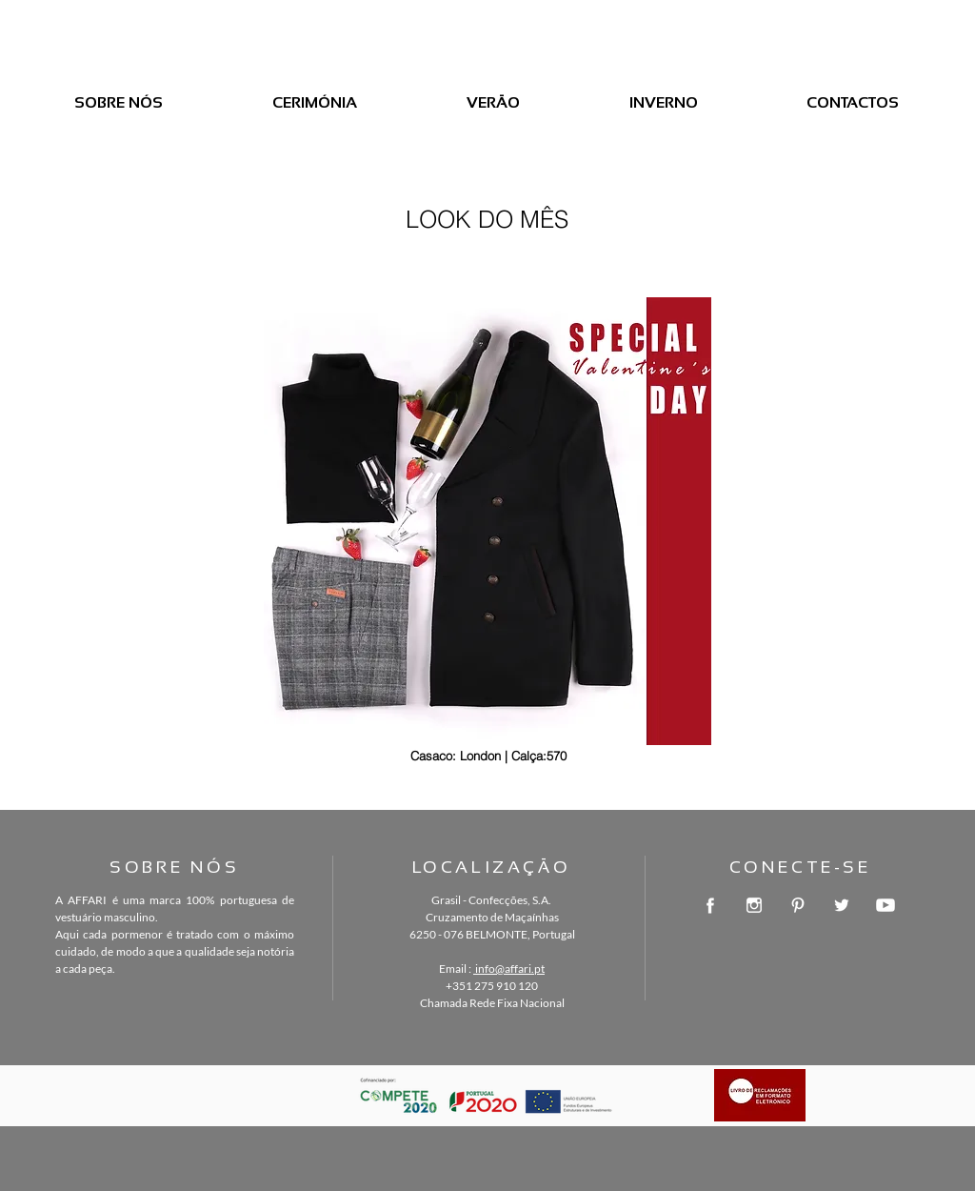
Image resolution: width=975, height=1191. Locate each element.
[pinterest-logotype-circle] (798, 905)
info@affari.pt (509, 968)
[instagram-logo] (754, 905)
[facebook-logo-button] (710, 905)
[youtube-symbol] (885, 905)
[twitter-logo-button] (841, 905)
